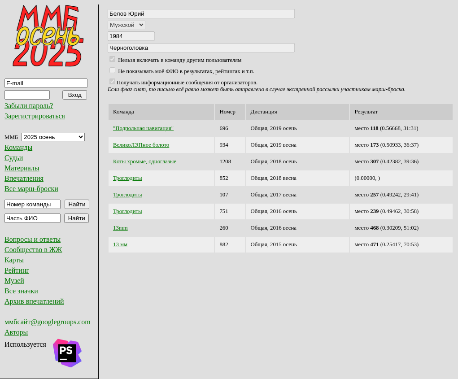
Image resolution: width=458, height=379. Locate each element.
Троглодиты (127, 178)
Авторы (16, 332)
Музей (14, 280)
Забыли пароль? (28, 105)
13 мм (120, 244)
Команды (18, 147)
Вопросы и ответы (32, 239)
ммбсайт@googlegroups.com (47, 322)
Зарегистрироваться (34, 116)
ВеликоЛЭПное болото (141, 145)
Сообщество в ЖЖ (33, 249)
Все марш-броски (31, 188)
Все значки (21, 291)
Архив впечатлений (34, 301)
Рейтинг (16, 270)
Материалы (21, 168)
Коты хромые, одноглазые (144, 161)
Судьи (13, 157)
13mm (120, 228)
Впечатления (24, 178)
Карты (14, 260)
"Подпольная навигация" (143, 128)
